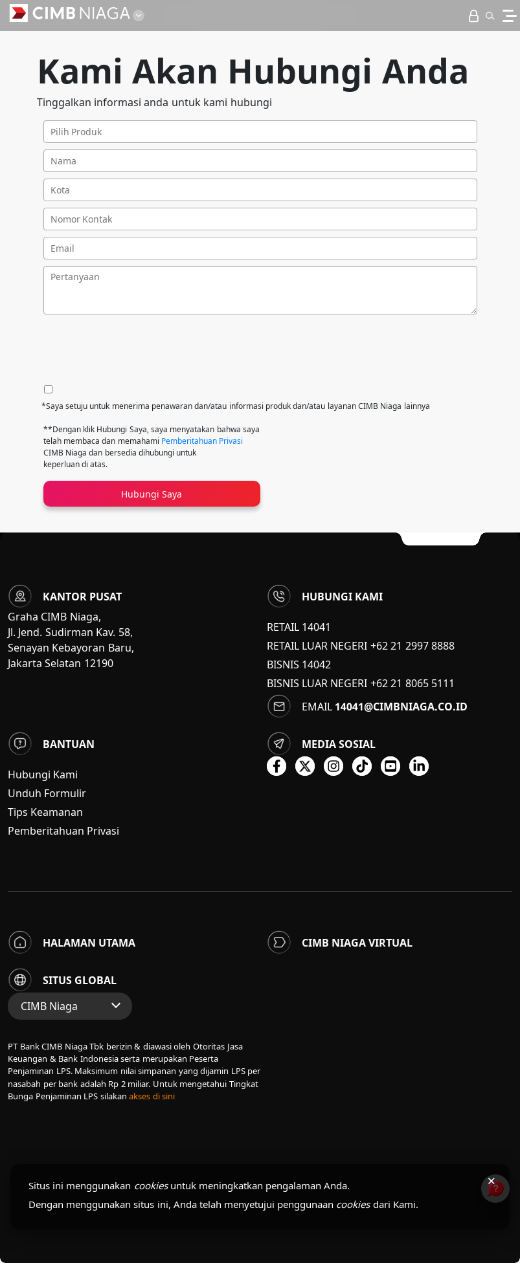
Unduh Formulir (47, 793)
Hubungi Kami (43, 774)
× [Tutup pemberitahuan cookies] (491, 1180)
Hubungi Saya (151, 494)
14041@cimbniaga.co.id (401, 706)
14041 (316, 627)
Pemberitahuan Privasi (202, 440)
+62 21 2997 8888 (412, 646)
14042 (316, 664)
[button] (490, 15)
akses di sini (152, 1096)
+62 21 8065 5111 (412, 683)
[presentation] (141, 350)
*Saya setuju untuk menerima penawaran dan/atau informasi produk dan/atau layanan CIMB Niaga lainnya (235, 406)
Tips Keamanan (45, 812)
